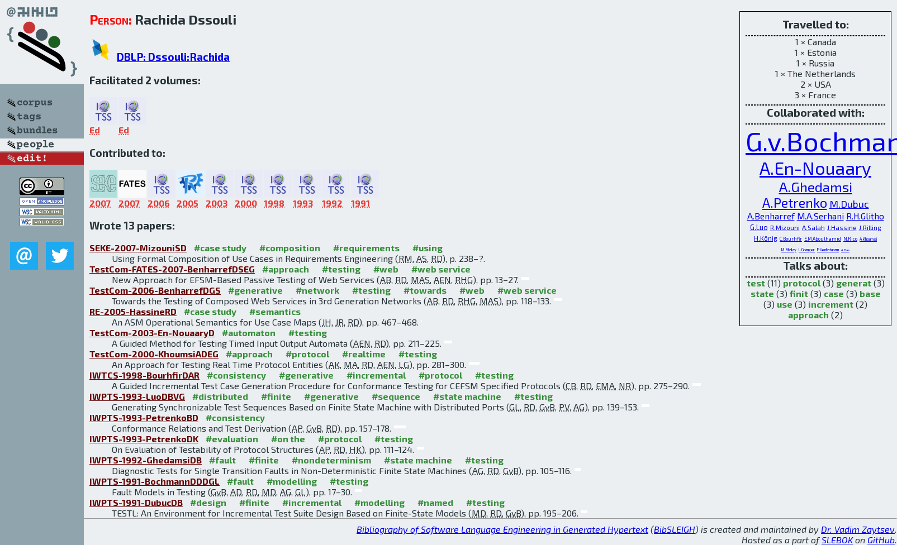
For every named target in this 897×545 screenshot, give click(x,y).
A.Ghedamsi (815, 186)
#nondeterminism (331, 460)
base (870, 293)
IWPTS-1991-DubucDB (136, 502)
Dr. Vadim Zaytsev (858, 529)
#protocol (307, 353)
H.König (765, 238)
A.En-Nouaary (815, 167)
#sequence (396, 396)
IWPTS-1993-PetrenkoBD (143, 417)
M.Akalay (788, 249)
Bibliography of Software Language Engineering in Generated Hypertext (502, 529)
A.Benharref (771, 216)
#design (208, 502)
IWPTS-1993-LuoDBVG (137, 396)
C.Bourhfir (791, 239)
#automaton (249, 332)
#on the (288, 438)
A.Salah (813, 227)
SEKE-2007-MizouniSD (138, 247)
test (756, 283)
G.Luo (759, 227)
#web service (441, 269)
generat (853, 283)
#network (317, 290)
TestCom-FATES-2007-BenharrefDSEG (172, 269)
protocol (801, 283)
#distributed (220, 396)
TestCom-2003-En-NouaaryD (152, 332)
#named (435, 502)
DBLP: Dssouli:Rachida (173, 56)
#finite (276, 396)
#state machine (467, 396)
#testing (341, 269)
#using (427, 247)
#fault (222, 460)
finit (799, 293)
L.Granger (807, 249)
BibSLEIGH (674, 529)
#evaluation (232, 438)
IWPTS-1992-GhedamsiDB (145, 460)
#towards (425, 290)
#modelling (292, 481)
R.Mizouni (785, 227)
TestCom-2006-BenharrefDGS (155, 290)
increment (830, 304)
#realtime (364, 353)
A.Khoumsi (868, 239)
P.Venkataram (828, 249)
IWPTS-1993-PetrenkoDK (143, 438)
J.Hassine (842, 227)
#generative (255, 290)
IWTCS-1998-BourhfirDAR (144, 375)
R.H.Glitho (865, 216)
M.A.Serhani (820, 216)
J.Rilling (870, 227)
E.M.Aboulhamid (822, 239)
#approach (285, 269)
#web (385, 269)
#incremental (376, 375)
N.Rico (850, 239)
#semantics (275, 311)
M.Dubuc (849, 204)
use (784, 304)
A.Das (845, 250)
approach (808, 314)
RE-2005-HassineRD (133, 311)
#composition (289, 247)
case (834, 293)
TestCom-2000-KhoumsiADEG (154, 353)
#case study (220, 247)
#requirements (366, 247)
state (762, 293)
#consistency (236, 375)
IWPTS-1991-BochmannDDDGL (154, 481)
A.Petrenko (794, 203)
